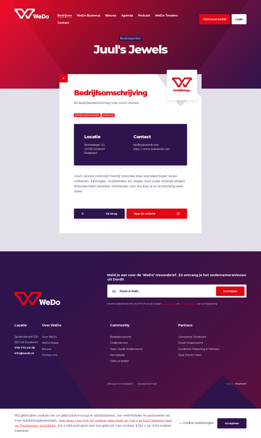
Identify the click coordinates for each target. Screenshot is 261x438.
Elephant (240, 383)
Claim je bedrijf (119, 361)
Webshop (108, 115)
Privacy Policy (168, 303)
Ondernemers (119, 342)
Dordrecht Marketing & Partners (198, 349)
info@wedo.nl (24, 353)
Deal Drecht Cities (189, 355)
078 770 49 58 (24, 347)
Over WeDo (49, 337)
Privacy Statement (120, 384)
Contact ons (49, 355)
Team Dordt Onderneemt (126, 349)
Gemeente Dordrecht (192, 337)
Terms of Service (188, 303)
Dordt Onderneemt (190, 342)
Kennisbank (117, 355)
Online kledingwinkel (87, 115)
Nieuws (46, 349)
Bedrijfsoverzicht (120, 337)
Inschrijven (230, 291)
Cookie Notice (147, 384)
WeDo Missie (50, 342)
